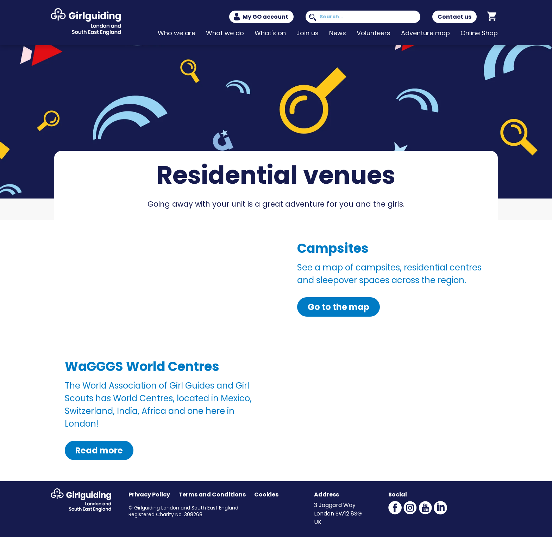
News (337, 33)
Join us (307, 33)
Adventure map (425, 33)
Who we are (176, 33)
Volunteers (373, 33)
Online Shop (479, 33)
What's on (270, 33)
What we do (225, 33)
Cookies (266, 494)
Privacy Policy (149, 494)
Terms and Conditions (212, 494)
